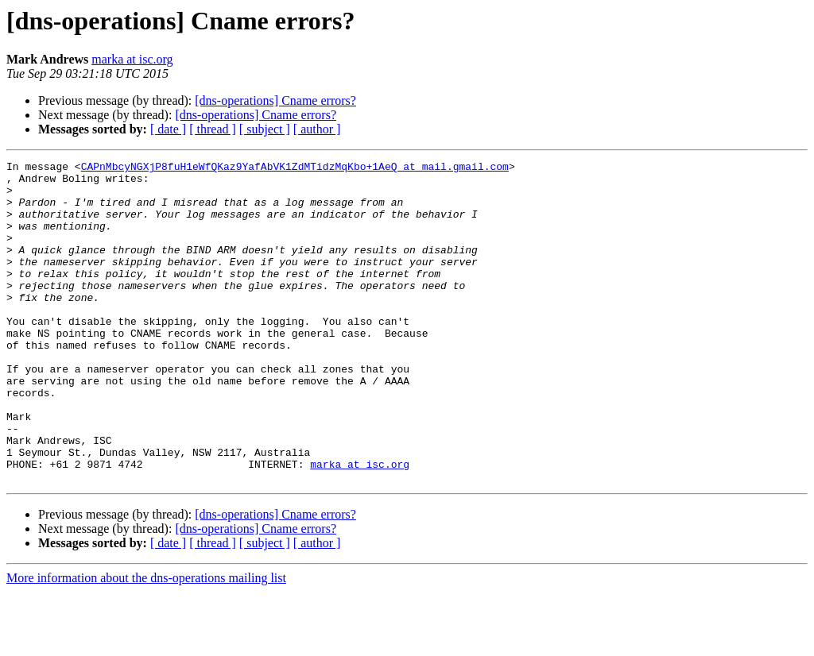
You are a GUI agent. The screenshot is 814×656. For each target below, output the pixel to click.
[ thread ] (212, 129)
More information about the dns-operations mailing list (146, 642)
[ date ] (168, 129)
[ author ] (317, 129)
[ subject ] (264, 129)
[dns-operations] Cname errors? (275, 100)
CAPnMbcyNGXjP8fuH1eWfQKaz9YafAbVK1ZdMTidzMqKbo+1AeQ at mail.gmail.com (295, 168)
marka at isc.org (131, 59)
